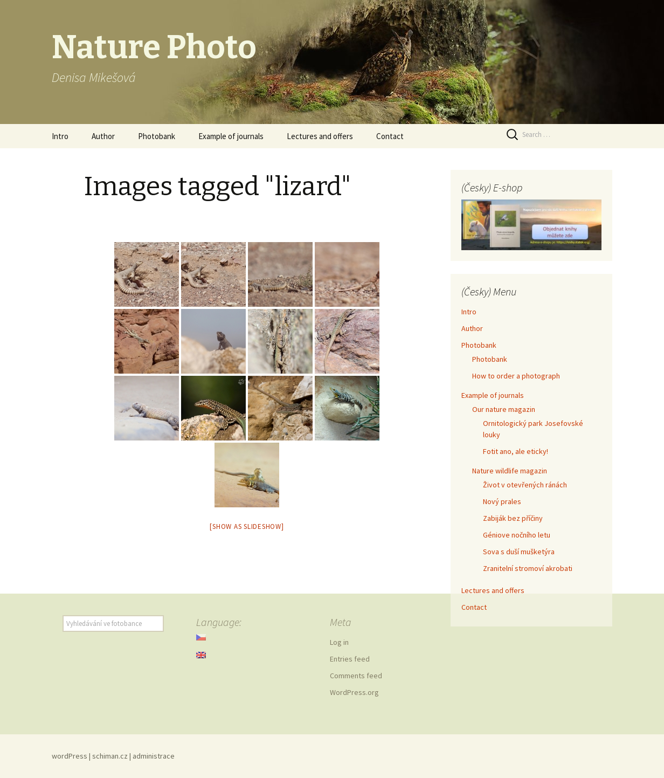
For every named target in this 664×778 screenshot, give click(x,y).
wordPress (69, 756)
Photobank (156, 136)
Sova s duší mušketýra (519, 551)
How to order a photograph (516, 376)
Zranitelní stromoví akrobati (527, 568)
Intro (60, 136)
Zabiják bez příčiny (513, 518)
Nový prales (502, 501)
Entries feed (350, 659)
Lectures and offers (320, 136)
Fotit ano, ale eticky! (515, 451)
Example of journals (231, 136)
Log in (339, 642)
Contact (390, 136)
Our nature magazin (503, 409)
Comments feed (356, 675)
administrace (154, 756)
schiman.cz (110, 756)
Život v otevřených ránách (525, 485)
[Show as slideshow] (246, 526)
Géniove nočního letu (516, 535)
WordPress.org (354, 692)
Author (103, 136)
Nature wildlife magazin (509, 471)
